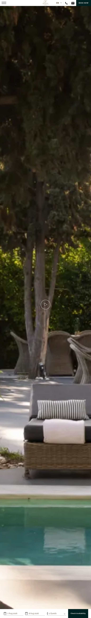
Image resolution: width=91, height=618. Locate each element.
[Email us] (71, 3)
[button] (4, 3)
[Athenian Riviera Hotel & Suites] (45, 3)
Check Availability (78, 613)
